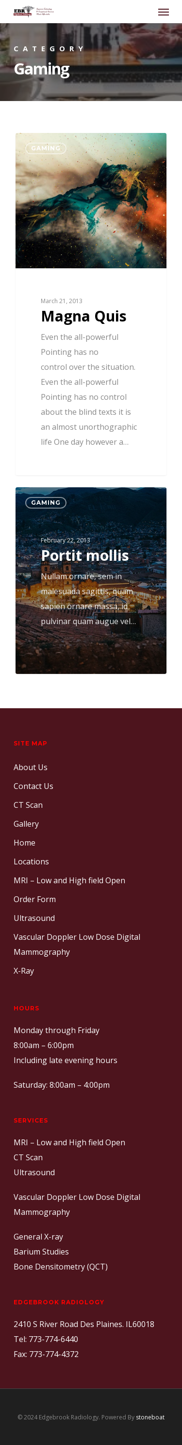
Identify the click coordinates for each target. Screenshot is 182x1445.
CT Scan (28, 805)
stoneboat (150, 1417)
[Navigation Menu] (163, 11)
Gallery (26, 823)
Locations (31, 861)
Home (24, 842)
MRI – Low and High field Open (69, 880)
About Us (31, 767)
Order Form (35, 899)
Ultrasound (34, 918)
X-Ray (24, 970)
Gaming (46, 148)
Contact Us (33, 786)
